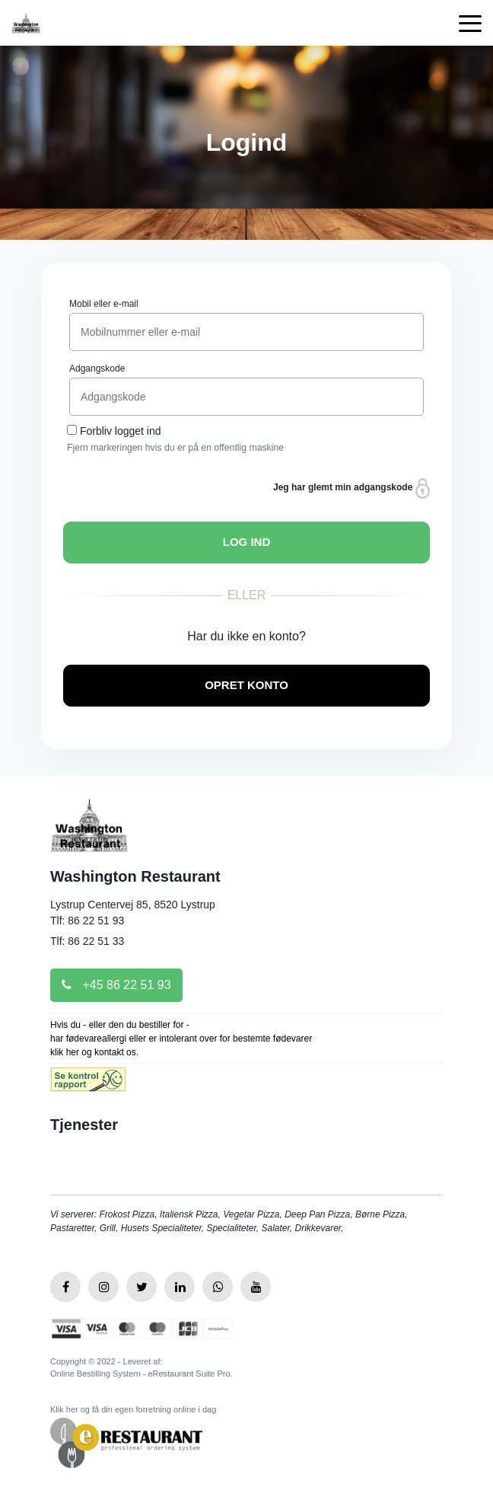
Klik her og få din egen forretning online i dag (133, 1409)
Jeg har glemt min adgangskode (351, 488)
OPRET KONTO (246, 684)
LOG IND (247, 541)
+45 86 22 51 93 (116, 984)
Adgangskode (97, 368)
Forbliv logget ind (120, 431)
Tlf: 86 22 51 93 (87, 920)
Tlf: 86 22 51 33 (87, 941)
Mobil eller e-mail (103, 303)
